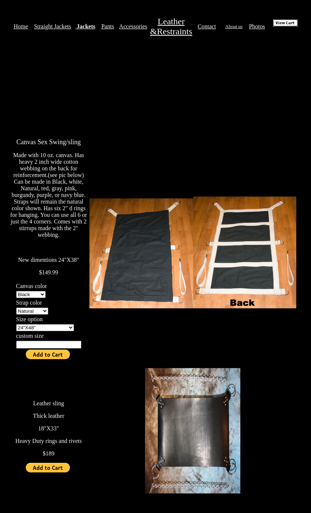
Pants (107, 26)
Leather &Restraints (171, 26)
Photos (257, 26)
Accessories (133, 26)
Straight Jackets (52, 26)
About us (234, 26)
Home (21, 26)
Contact (207, 26)
